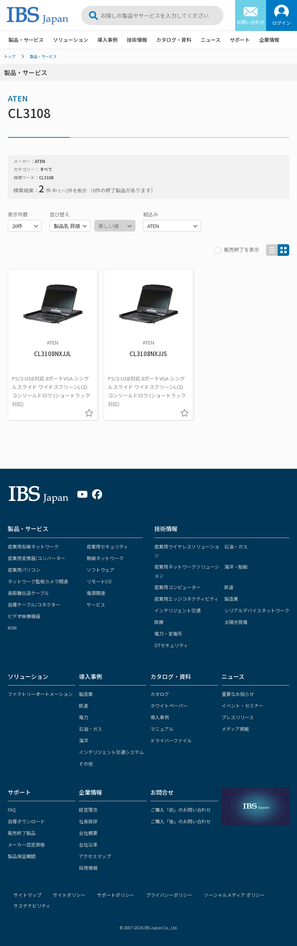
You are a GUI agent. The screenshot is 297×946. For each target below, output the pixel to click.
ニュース (210, 39)
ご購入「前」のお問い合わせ (180, 809)
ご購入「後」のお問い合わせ (180, 821)
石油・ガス (236, 546)
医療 (159, 622)
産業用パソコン (24, 569)
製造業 (231, 598)
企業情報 (269, 39)
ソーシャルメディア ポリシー (234, 894)
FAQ (12, 809)
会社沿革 (88, 844)
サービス (96, 604)
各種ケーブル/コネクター (34, 604)
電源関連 (96, 593)
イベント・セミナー (242, 705)
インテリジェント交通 (177, 610)
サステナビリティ (32, 905)
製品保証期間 (22, 856)
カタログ (159, 694)
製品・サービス (26, 39)
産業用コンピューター (177, 587)
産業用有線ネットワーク (33, 546)
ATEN (18, 98)
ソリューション (70, 39)
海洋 (83, 740)
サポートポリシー (115, 894)
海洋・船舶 (236, 566)
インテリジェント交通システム (111, 752)
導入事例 (107, 39)
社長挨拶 (88, 821)
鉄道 (229, 587)
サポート (240, 39)
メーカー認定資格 (26, 844)
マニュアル (162, 728)
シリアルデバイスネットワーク (256, 610)
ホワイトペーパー (169, 705)
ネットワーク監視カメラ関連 (38, 581)
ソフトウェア (100, 569)
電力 (83, 717)
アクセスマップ (95, 856)
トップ (9, 56)
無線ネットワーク (105, 558)
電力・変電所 (168, 633)
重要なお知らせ (238, 694)
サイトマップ (27, 894)
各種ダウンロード (26, 821)
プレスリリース (238, 717)
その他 (86, 763)
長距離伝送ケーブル (28, 593)
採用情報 (88, 867)
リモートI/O (99, 581)
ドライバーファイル (171, 740)
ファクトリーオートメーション (40, 694)
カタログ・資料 (173, 39)
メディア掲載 (235, 728)
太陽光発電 (236, 622)
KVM (12, 627)
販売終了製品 (22, 832)
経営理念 (88, 809)
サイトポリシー (69, 894)
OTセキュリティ (171, 645)
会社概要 (88, 832)
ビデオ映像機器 (24, 616)
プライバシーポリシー (169, 894)
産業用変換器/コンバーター (36, 558)
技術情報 (137, 39)
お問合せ (162, 792)
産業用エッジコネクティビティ (186, 598)
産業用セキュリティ (107, 546)
